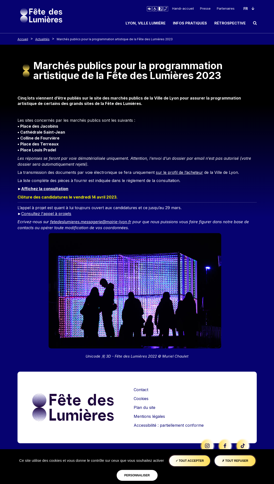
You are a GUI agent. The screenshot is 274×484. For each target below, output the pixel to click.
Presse (205, 8)
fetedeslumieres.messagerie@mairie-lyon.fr (90, 221)
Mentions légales (149, 416)
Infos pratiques (190, 23)
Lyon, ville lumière (145, 23)
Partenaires (226, 8)
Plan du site (144, 407)
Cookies (141, 398)
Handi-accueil (183, 8)
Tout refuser (235, 461)
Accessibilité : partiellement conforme (169, 425)
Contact (141, 389)
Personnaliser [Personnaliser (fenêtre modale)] (137, 475)
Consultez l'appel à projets (46, 213)
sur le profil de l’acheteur (179, 172)
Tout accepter (190, 461)
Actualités (42, 39)
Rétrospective (230, 23)
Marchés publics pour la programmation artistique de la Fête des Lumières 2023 (115, 39)
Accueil (23, 39)
